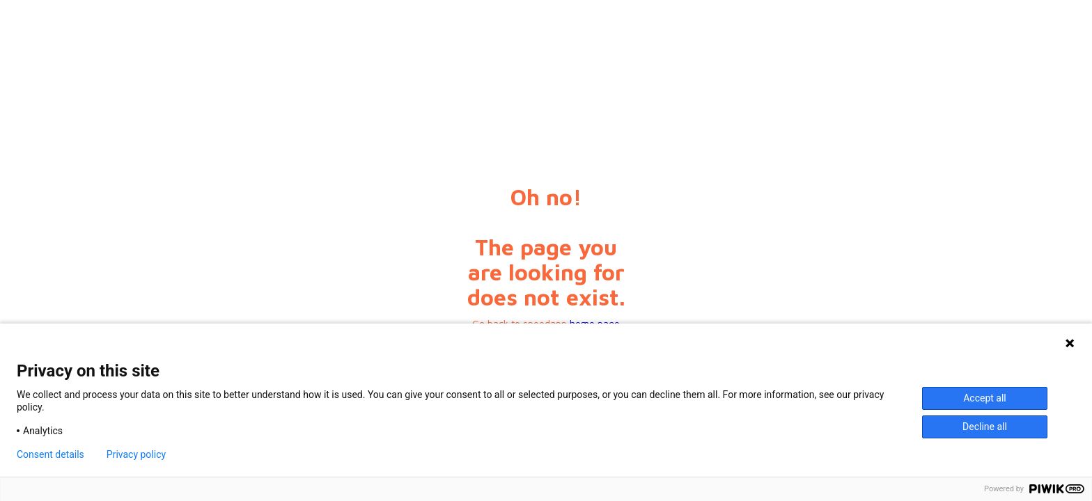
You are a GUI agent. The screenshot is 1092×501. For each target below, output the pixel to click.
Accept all (984, 398)
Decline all (984, 426)
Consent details (50, 454)
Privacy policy (136, 454)
